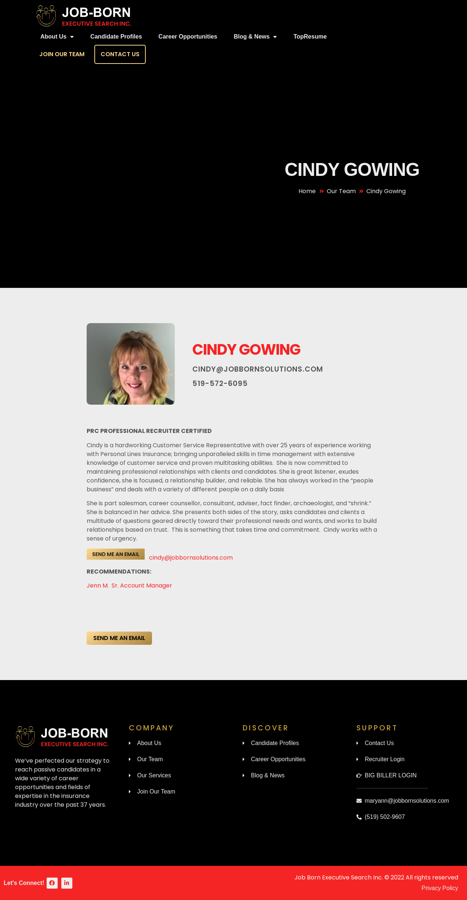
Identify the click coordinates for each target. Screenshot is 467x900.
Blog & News (255, 36)
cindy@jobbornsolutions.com (257, 369)
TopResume (309, 36)
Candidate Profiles (116, 36)
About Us (57, 36)
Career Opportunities (188, 36)
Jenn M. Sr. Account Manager (130, 585)
